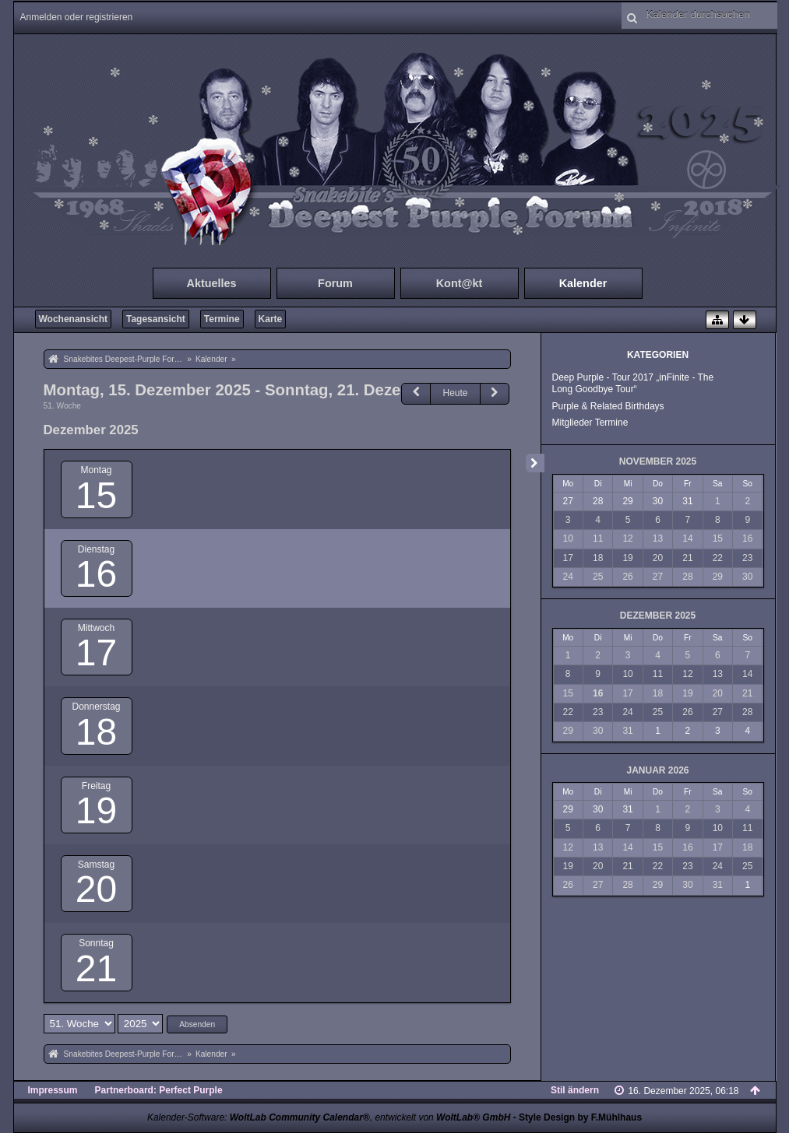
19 (96, 810)
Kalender (583, 283)
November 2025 (657, 461)
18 (96, 731)
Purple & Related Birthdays (608, 406)
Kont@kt (459, 283)
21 (96, 968)
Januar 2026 (657, 770)
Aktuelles (212, 283)
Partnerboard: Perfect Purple (159, 1090)
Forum (335, 283)
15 (96, 495)
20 (96, 889)
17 (96, 652)
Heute (454, 393)
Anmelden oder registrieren (76, 17)
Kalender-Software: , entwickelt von (328, 1117)
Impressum (53, 1090)
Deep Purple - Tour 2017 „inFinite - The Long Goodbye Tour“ (633, 383)
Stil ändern (575, 1090)
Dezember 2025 (658, 615)
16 (96, 574)
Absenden (197, 1024)
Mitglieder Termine (590, 422)
